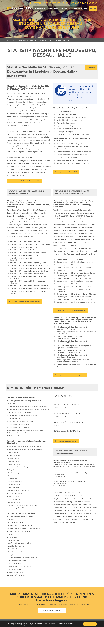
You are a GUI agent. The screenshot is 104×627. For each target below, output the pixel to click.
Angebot (91, 67)
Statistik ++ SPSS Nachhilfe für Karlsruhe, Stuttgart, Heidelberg (29, 277)
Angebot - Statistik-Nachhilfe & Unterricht (24, 181)
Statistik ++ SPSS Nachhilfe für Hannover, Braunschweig (25, 259)
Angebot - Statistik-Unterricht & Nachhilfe (24, 302)
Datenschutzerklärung (18, 625)
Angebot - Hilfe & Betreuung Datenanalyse (70, 311)
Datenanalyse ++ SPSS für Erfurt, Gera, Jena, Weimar (76, 302)
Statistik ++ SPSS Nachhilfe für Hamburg (25, 242)
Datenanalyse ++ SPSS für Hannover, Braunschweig (76, 273)
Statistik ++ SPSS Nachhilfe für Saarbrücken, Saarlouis (30, 268)
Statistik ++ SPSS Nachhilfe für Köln (23, 250)
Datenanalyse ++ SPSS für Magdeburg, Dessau (74, 276)
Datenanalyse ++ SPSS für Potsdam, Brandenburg (75, 299)
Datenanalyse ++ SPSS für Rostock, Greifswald (74, 267)
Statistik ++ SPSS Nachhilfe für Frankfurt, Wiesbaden (29, 265)
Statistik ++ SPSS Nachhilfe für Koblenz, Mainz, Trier (29, 273)
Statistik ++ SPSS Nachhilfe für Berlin (23, 247)
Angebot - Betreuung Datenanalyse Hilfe (70, 375)
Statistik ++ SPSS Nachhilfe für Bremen (24, 255)
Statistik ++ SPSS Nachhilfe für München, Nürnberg (29, 271)
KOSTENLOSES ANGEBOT (52, 610)
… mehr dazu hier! (60, 399)
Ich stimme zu (90, 624)
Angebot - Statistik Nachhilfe (66, 172)
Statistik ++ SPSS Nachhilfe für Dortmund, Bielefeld (29, 286)
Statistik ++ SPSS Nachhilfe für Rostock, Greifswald (28, 253)
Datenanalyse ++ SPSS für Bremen (69, 270)
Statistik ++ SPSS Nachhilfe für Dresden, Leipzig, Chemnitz (28, 282)
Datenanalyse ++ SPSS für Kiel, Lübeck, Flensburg (75, 262)
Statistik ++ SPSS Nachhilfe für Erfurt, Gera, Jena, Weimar (28, 292)
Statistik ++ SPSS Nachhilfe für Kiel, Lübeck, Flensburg (30, 244)
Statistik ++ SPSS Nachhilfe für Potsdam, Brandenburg (30, 288)
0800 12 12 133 (53, 3)
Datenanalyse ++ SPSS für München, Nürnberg (74, 284)
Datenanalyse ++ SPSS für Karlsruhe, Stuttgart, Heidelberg (74, 290)
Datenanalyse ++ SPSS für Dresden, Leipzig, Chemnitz (76, 294)
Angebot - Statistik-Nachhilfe (66, 441)
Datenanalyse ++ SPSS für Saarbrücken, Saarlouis (75, 281)
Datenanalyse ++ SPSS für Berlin (68, 265)
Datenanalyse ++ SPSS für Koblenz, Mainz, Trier (74, 286)
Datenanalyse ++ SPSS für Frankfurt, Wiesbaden (74, 278)
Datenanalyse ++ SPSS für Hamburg (70, 259)
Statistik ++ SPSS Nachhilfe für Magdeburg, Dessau (29, 263)
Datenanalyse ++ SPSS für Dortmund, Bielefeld (74, 296)
